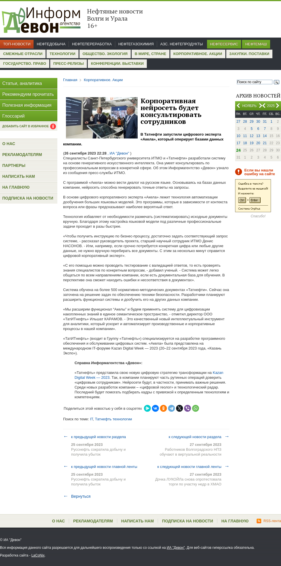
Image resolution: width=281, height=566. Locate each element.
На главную (16, 187)
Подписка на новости (27, 198)
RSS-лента (269, 521)
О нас (8, 143)
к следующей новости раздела (199, 436)
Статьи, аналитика (22, 83)
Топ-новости (16, 44)
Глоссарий (13, 116)
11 (245, 136)
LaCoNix (37, 555)
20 (258, 143)
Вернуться (77, 496)
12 (251, 136)
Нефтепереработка (92, 44)
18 (245, 143)
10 (238, 136)
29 (251, 122)
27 (238, 122)
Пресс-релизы (68, 63)
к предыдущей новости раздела (94, 436)
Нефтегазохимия (136, 44)
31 (265, 122)
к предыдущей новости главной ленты (100, 466)
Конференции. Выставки (117, 63)
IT (91, 419)
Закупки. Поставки (249, 54)
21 (265, 143)
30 (258, 122)
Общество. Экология (105, 54)
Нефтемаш (256, 44)
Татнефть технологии (113, 419)
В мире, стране (150, 54)
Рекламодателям (22, 154)
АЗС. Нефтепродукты (181, 44)
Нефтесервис (224, 44)
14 (265, 136)
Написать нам (18, 176)
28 (245, 122)
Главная (70, 80)
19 (251, 143)
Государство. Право (24, 63)
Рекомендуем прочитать (28, 94)
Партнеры (13, 165)
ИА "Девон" (176, 548)
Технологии (62, 54)
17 (238, 143)
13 (258, 136)
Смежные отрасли (22, 54)
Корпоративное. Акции (197, 54)
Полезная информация (27, 105)
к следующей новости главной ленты (193, 466)
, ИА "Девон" (118, 153)
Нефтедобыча (51, 44)
